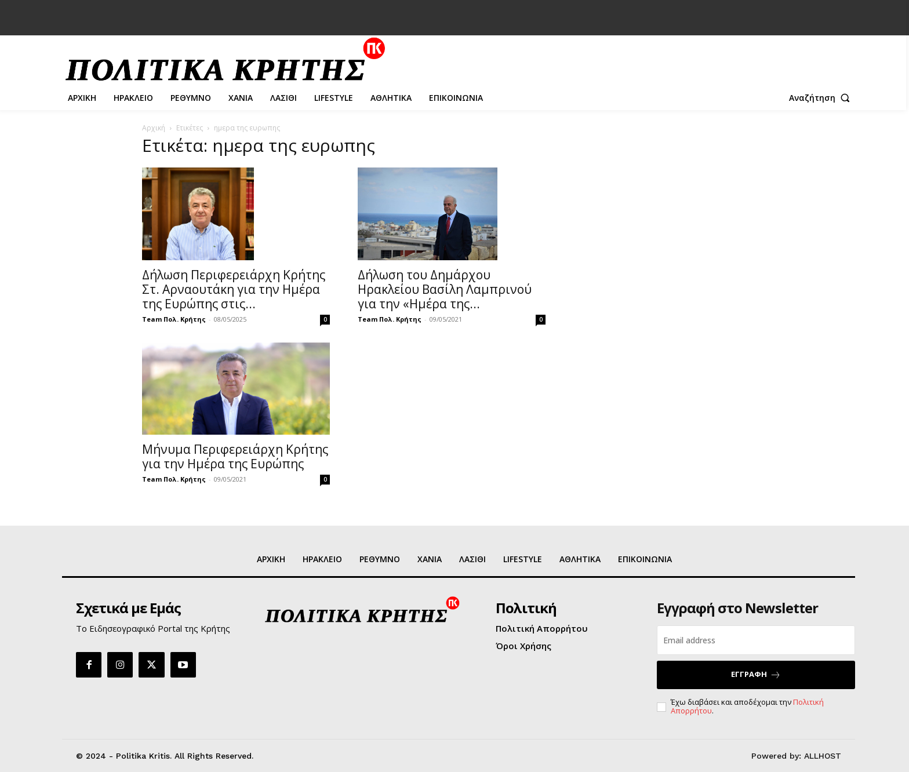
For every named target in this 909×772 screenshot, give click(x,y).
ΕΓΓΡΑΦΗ (756, 674)
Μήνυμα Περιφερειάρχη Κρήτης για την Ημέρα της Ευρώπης (235, 456)
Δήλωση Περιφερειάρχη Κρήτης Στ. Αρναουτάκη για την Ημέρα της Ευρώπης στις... (233, 289)
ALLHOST (822, 755)
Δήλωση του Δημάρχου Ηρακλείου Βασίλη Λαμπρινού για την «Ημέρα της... (445, 289)
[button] (822, 98)
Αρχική (153, 128)
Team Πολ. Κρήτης (174, 319)
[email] (756, 640)
